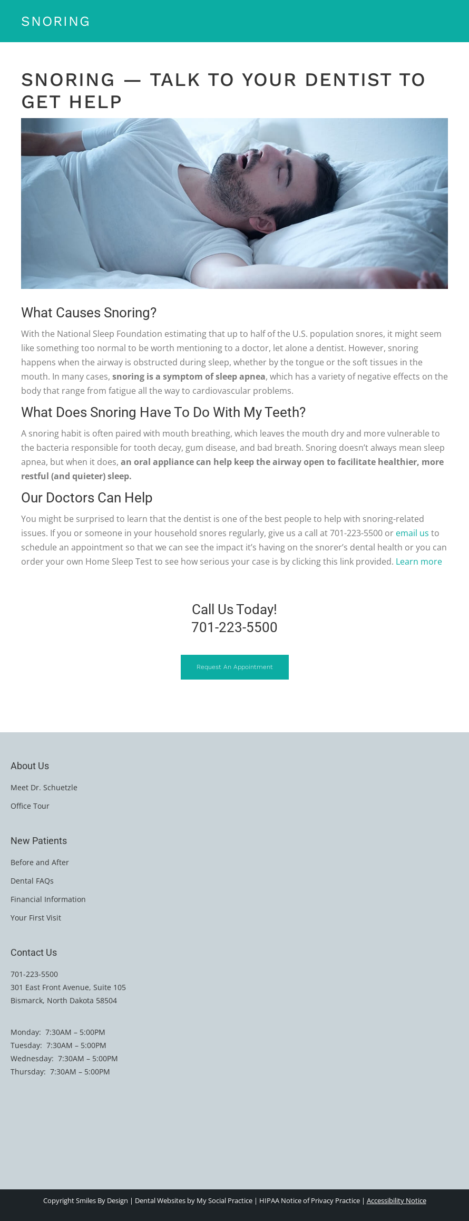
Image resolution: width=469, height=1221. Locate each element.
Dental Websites (160, 1200)
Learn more (419, 561)
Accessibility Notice (396, 1200)
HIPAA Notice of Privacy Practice (309, 1200)
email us (412, 533)
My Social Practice (223, 1200)
